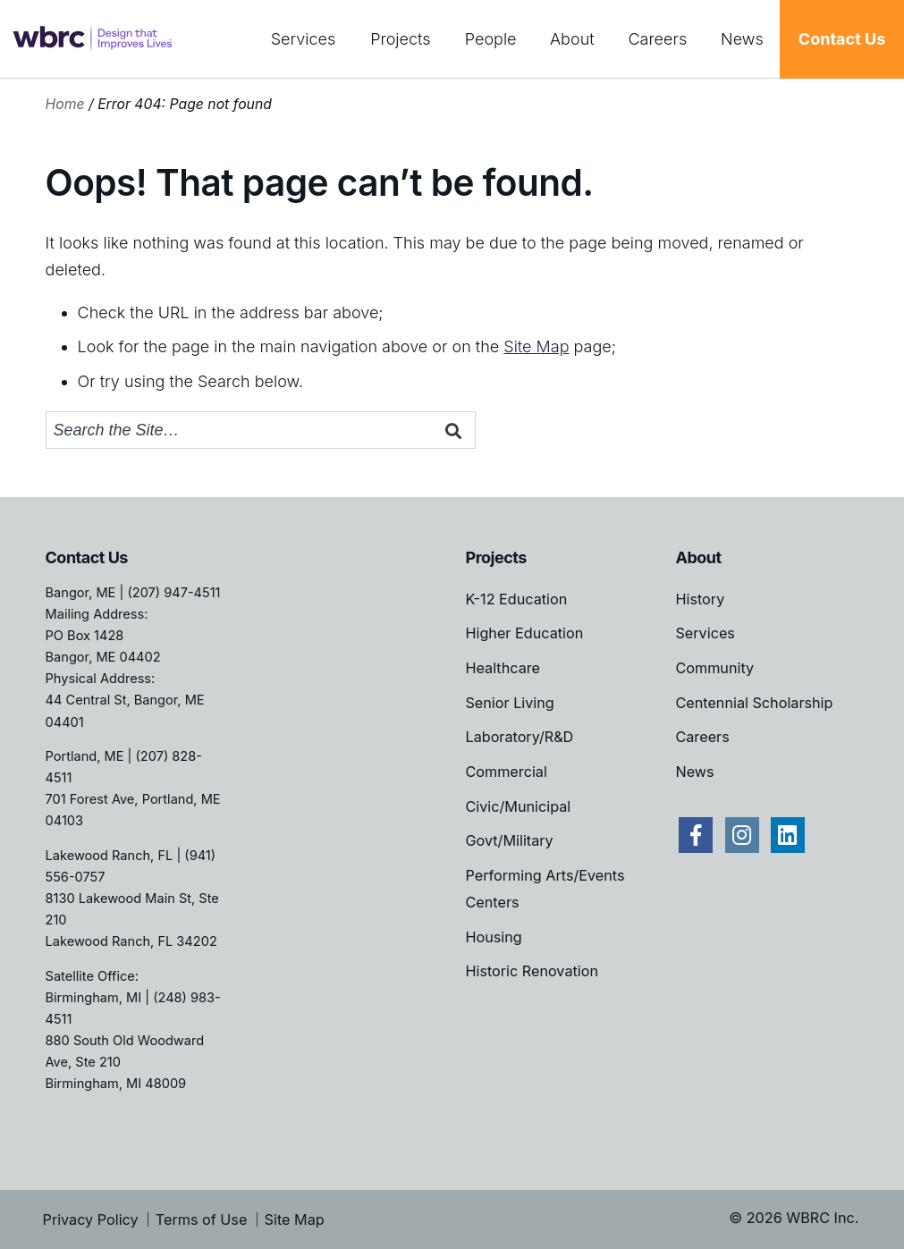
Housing (493, 937)
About (572, 39)
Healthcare (502, 668)
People (491, 39)
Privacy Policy (91, 1219)
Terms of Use (202, 1219)
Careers (657, 39)
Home (65, 104)
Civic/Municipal (517, 806)
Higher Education (524, 633)
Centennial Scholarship (753, 703)
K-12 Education (516, 599)
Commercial (505, 772)
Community (714, 668)
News (742, 39)
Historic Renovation (531, 971)
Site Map (536, 346)
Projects (400, 39)
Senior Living (509, 703)
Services (303, 39)
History (699, 599)
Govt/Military (509, 840)
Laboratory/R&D (519, 737)
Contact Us (841, 39)
